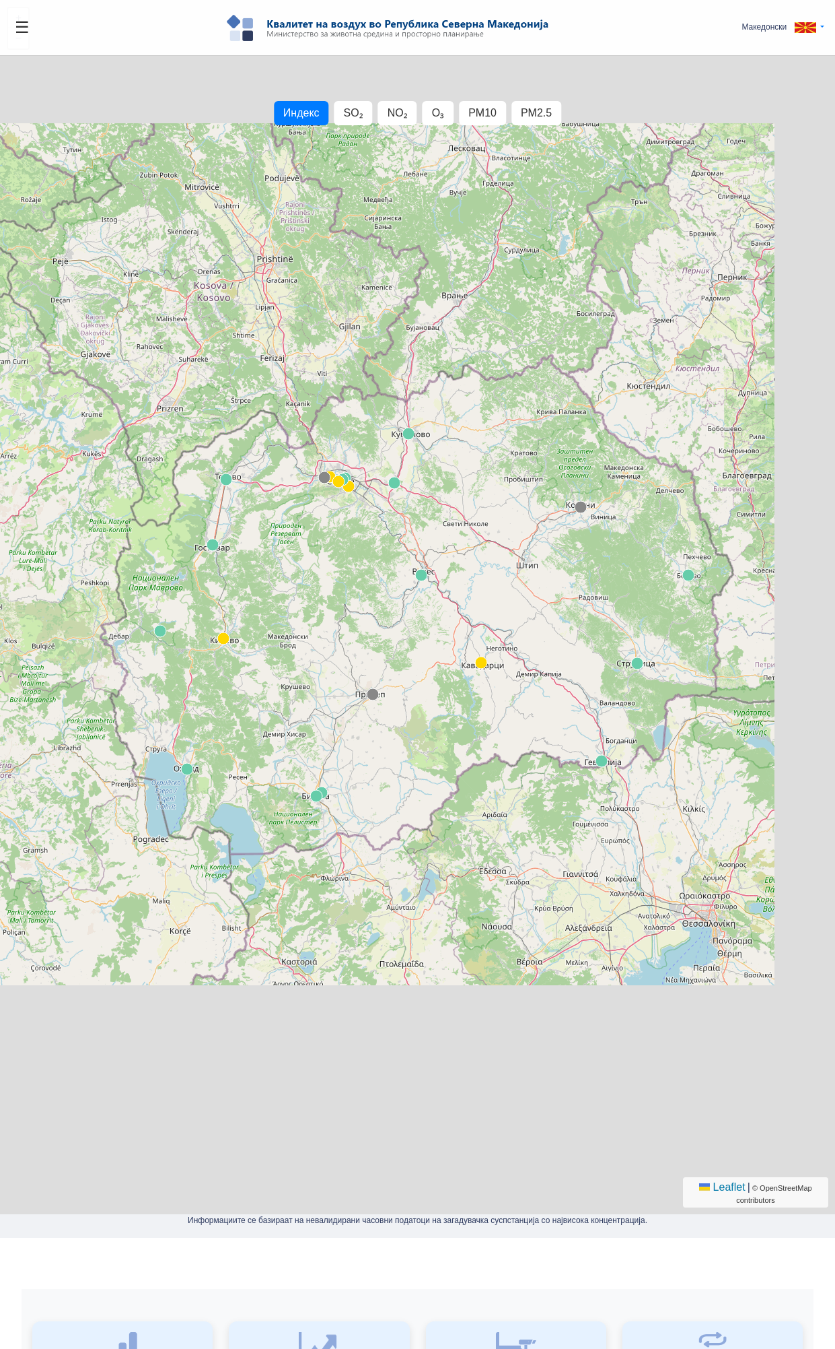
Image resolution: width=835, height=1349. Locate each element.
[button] (782, 27)
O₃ (438, 113)
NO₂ (398, 113)
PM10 (482, 113)
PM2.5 (536, 113)
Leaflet (722, 1187)
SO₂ (353, 113)
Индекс (301, 113)
